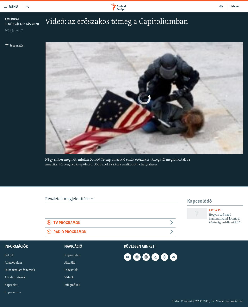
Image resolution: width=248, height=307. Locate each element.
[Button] (14, 46)
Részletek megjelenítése (69, 198)
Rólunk (9, 255)
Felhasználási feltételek (20, 270)
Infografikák (72, 284)
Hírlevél (234, 6)
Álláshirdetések (15, 277)
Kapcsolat (11, 284)
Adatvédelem (13, 262)
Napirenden (72, 255)
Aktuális (214, 210)
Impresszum (13, 292)
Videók (69, 277)
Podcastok (71, 270)
